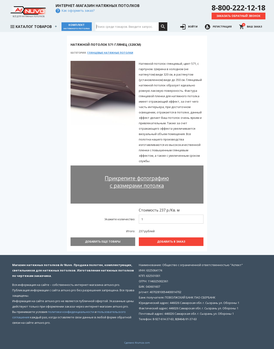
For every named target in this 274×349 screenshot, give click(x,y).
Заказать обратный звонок (238, 16)
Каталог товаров (31, 26)
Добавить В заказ (171, 241)
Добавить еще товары (102, 241)
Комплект (77, 26)
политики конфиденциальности (71, 312)
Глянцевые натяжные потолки (110, 52)
